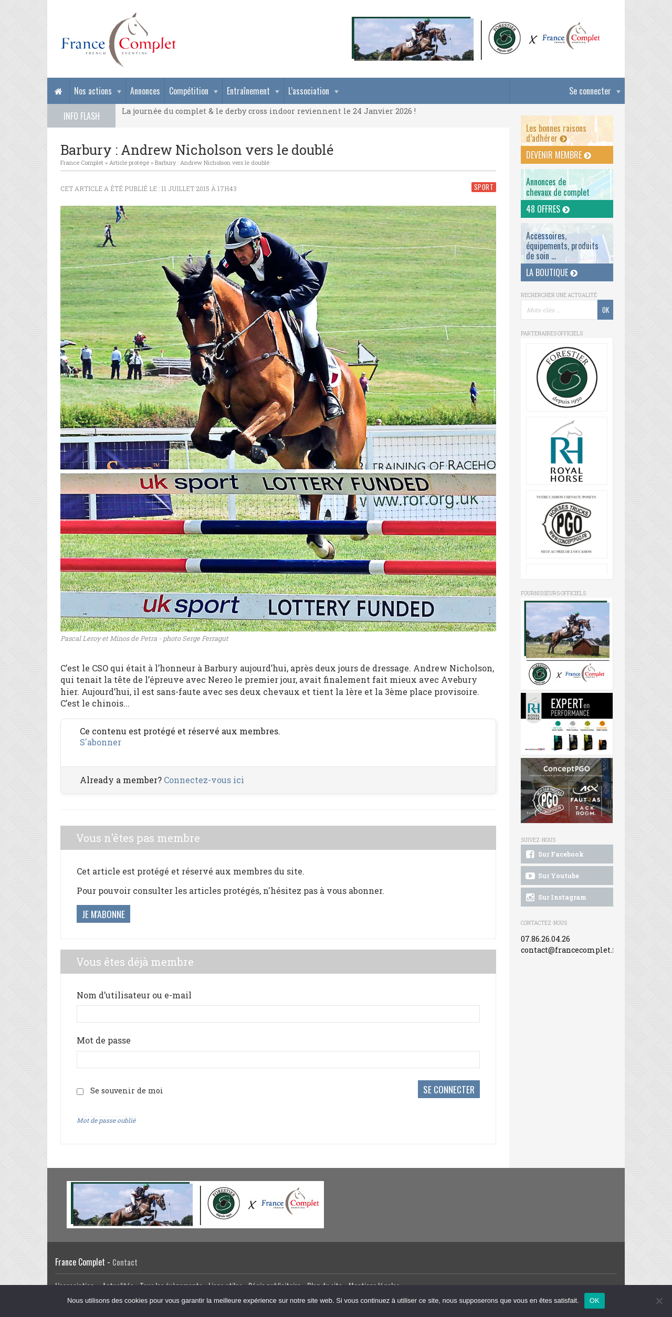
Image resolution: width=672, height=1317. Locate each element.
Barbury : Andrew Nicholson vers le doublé (212, 162)
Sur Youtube (551, 876)
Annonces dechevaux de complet (558, 186)
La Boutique (552, 272)
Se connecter (590, 91)
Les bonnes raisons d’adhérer (556, 133)
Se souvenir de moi (126, 1090)
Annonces (145, 91)
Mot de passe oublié (106, 1119)
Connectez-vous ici (204, 779)
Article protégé (129, 162)
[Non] (659, 1300)
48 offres (548, 209)
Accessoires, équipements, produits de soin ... (562, 245)
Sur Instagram (555, 897)
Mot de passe (104, 1040)
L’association (308, 91)
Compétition (188, 91)
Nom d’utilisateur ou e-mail (134, 994)
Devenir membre (558, 155)
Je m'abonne (103, 914)
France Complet (81, 162)
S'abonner (100, 741)
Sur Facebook (554, 854)
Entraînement (248, 91)
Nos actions (93, 91)
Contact (125, 1261)
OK (595, 1300)
